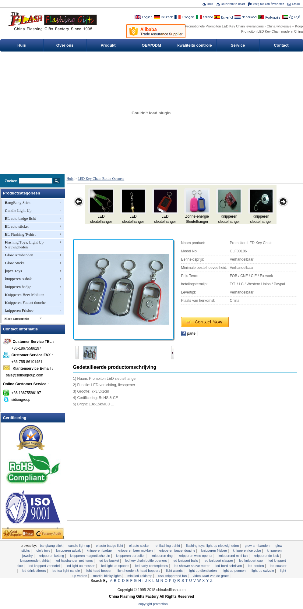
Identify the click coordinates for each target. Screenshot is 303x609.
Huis (210, 3)
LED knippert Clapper (219, 560)
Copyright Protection (153, 604)
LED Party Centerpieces (152, 566)
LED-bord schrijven (229, 566)
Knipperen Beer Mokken (24, 294)
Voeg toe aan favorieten (268, 3)
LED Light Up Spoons (115, 566)
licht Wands (174, 570)
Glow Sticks (15, 263)
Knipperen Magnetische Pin (90, 555)
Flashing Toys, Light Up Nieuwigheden (24, 244)
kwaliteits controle (194, 45)
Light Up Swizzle (263, 570)
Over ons (64, 45)
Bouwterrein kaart (233, 3)
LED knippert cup (251, 560)
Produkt (107, 45)
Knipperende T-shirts (35, 560)
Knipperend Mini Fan (233, 555)
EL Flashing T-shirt (20, 234)
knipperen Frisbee (19, 310)
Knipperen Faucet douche (25, 302)
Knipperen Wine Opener (195, 555)
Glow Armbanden (19, 255)
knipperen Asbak (18, 278)
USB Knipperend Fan (173, 576)
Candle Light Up (18, 210)
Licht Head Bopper (99, 570)
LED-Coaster (278, 566)
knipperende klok (267, 555)
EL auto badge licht (20, 218)
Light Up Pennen (234, 570)
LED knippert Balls (186, 560)
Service (238, 45)
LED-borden (256, 566)
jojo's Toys (13, 271)
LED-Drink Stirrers (34, 570)
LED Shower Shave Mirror (192, 566)
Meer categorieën (17, 318)
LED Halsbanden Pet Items (74, 560)
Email (296, 3)
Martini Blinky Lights (107, 576)
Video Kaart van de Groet (211, 576)
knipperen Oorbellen (131, 555)
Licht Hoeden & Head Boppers (139, 570)
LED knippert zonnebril (45, 566)
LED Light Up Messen (81, 566)
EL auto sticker (17, 226)
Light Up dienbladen (202, 570)
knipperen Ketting (52, 555)
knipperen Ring (162, 555)
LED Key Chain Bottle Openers (101, 178)
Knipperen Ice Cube (247, 550)
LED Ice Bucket (109, 560)
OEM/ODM (151, 45)
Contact (281, 45)
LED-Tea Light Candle (66, 570)
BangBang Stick (18, 202)
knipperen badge (18, 286)
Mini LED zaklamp (140, 576)
